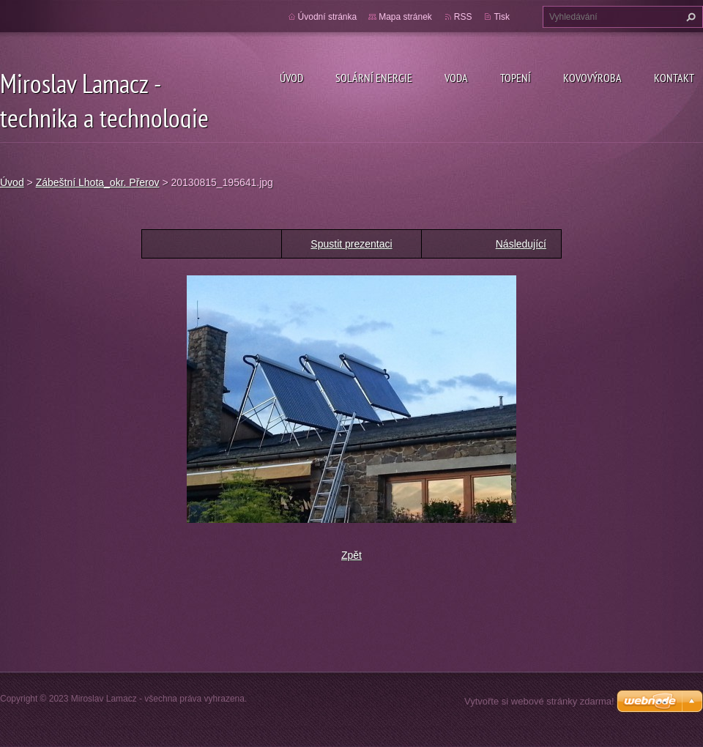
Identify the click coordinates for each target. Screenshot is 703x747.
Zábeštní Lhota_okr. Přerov (98, 182)
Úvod (291, 77)
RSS (463, 17)
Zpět (351, 555)
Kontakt (674, 77)
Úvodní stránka (327, 17)
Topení (515, 77)
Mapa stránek (405, 17)
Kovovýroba (592, 77)
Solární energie (373, 77)
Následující (521, 244)
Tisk (502, 17)
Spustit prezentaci (351, 244)
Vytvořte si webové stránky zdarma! (539, 701)
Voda (456, 77)
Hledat (689, 17)
